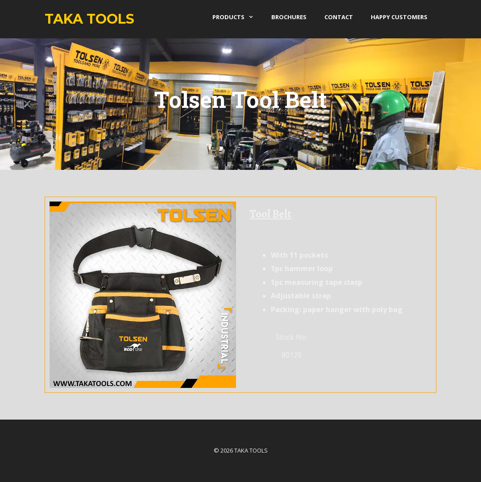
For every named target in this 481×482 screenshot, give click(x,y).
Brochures (289, 17)
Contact (338, 17)
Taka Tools (89, 19)
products (237, 17)
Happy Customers (399, 17)
